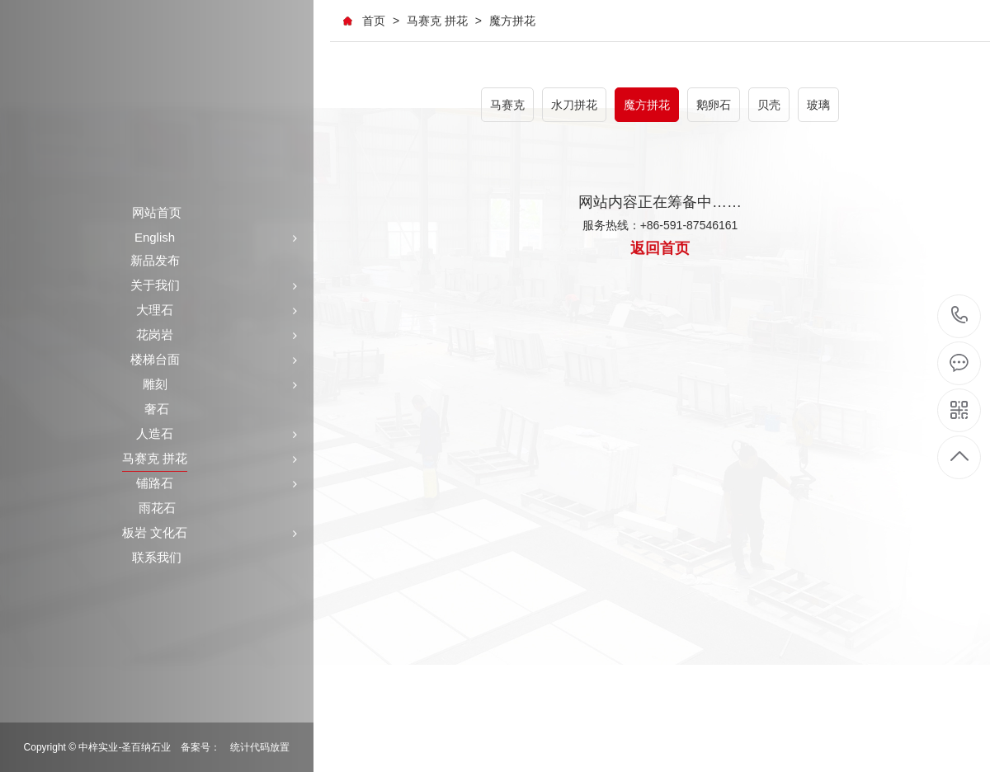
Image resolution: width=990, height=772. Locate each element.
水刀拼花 (574, 104)
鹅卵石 (713, 104)
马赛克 (507, 104)
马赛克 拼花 (437, 20)
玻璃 (818, 104)
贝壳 (768, 104)
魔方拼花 (512, 20)
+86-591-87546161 (960, 316)
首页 (373, 20)
